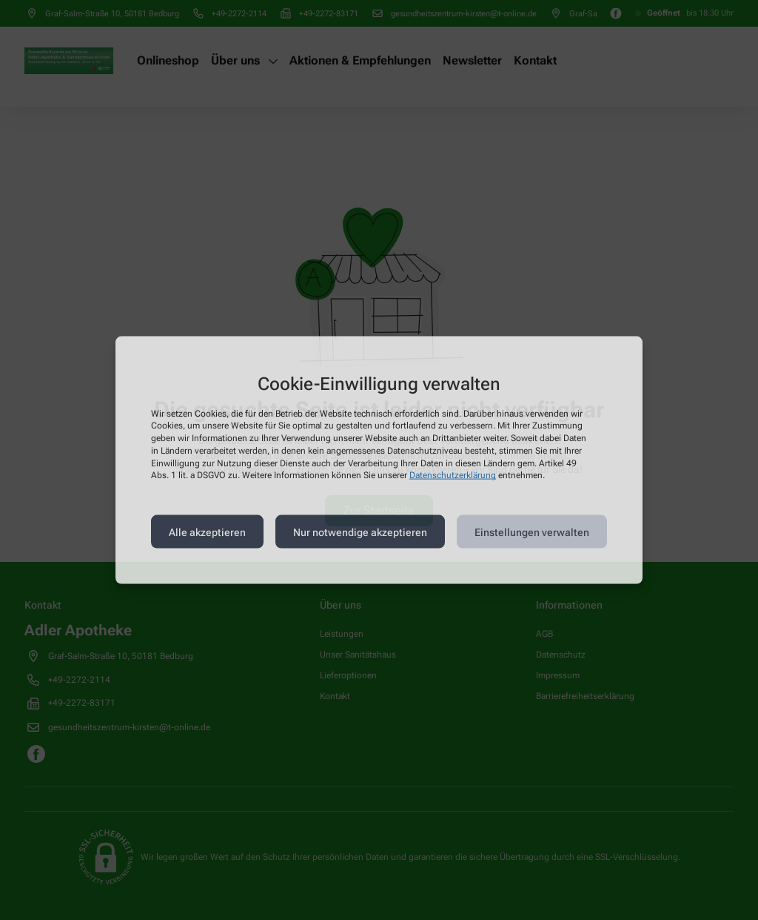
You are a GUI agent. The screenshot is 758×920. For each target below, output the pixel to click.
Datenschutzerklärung (452, 475)
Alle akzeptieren (207, 531)
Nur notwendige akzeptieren (360, 531)
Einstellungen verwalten (531, 531)
